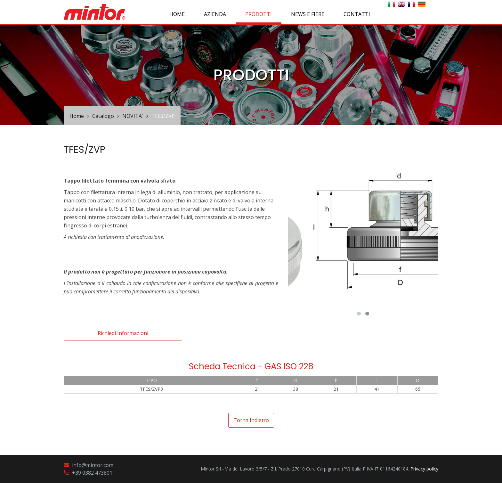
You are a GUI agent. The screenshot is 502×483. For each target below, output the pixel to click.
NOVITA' (132, 115)
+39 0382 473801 (92, 472)
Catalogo (103, 115)
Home (177, 14)
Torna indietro (251, 420)
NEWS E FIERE (307, 14)
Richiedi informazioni (123, 333)
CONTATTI (357, 14)
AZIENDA (215, 14)
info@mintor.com (92, 465)
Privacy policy (424, 469)
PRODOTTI (258, 14)
